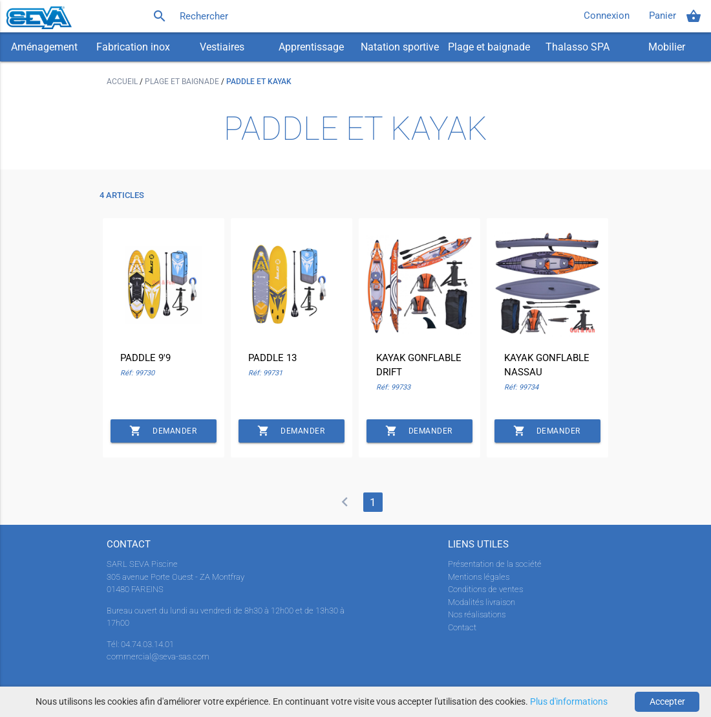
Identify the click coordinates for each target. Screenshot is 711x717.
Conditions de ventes (485, 589)
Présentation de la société (495, 564)
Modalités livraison (481, 602)
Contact (462, 627)
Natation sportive (400, 47)
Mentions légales (478, 577)
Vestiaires (222, 47)
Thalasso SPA (578, 47)
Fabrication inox (133, 47)
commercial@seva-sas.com (158, 656)
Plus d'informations (569, 701)
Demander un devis (162, 431)
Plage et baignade (489, 47)
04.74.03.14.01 (147, 644)
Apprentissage (311, 47)
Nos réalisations (476, 614)
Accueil (123, 81)
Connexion (607, 15)
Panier (675, 16)
